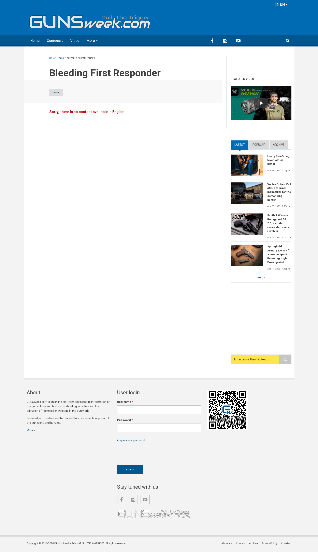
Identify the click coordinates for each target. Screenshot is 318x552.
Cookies (286, 544)
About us (228, 544)
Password (125, 421)
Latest (239, 144)
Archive (279, 144)
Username (125, 403)
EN (281, 4)
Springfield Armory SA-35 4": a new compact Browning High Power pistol (278, 255)
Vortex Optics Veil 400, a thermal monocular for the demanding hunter (279, 192)
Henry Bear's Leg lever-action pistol (278, 159)
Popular (258, 144)
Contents (55, 40)
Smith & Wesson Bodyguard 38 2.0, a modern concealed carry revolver (278, 223)
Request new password (132, 441)
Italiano (60, 92)
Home (35, 40)
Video (77, 40)
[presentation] (148, 454)
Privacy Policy (270, 544)
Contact (241, 544)
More (93, 40)
